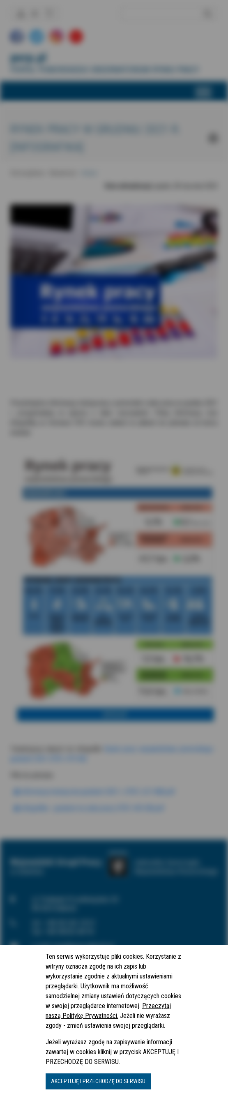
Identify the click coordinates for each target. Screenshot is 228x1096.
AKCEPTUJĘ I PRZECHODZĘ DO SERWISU (98, 1081)
